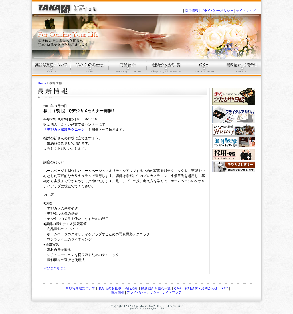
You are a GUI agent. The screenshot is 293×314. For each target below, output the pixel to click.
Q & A (203, 70)
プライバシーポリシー (217, 10)
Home (42, 83)
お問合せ (241, 70)
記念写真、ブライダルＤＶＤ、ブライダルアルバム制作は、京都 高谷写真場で (68, 7)
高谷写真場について (51, 70)
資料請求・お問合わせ (201, 288)
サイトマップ (246, 10)
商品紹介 (127, 70)
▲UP (224, 288)
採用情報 (191, 10)
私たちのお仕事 (110, 288)
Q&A (177, 288)
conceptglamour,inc (149, 309)
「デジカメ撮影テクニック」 (65, 130)
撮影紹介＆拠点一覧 (156, 288)
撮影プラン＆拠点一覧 (165, 70)
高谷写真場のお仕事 (89, 70)
